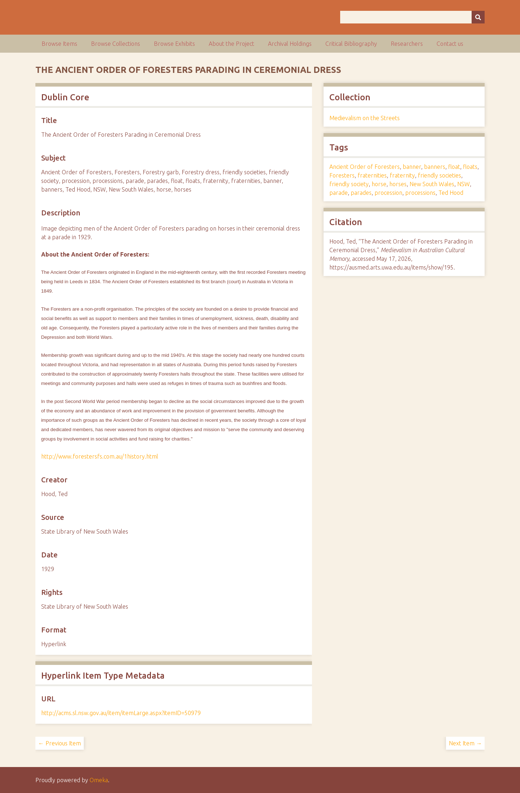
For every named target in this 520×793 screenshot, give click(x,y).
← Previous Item (59, 743)
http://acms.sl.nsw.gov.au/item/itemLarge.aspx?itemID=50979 (121, 713)
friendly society (349, 184)
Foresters (342, 175)
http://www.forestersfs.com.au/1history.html (99, 456)
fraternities (372, 175)
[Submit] (478, 17)
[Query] (412, 17)
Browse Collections (115, 43)
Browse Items (59, 43)
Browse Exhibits (174, 43)
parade (338, 192)
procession (388, 192)
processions (420, 192)
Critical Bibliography (351, 43)
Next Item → (465, 743)
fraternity (402, 175)
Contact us (450, 43)
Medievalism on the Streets (364, 118)
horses (398, 184)
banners (434, 166)
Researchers (407, 43)
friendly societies (439, 175)
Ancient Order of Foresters (364, 166)
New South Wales (432, 184)
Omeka (99, 780)
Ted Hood (450, 192)
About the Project (231, 43)
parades (361, 192)
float (454, 166)
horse (379, 184)
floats (470, 166)
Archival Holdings (290, 43)
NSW (463, 184)
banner (412, 166)
